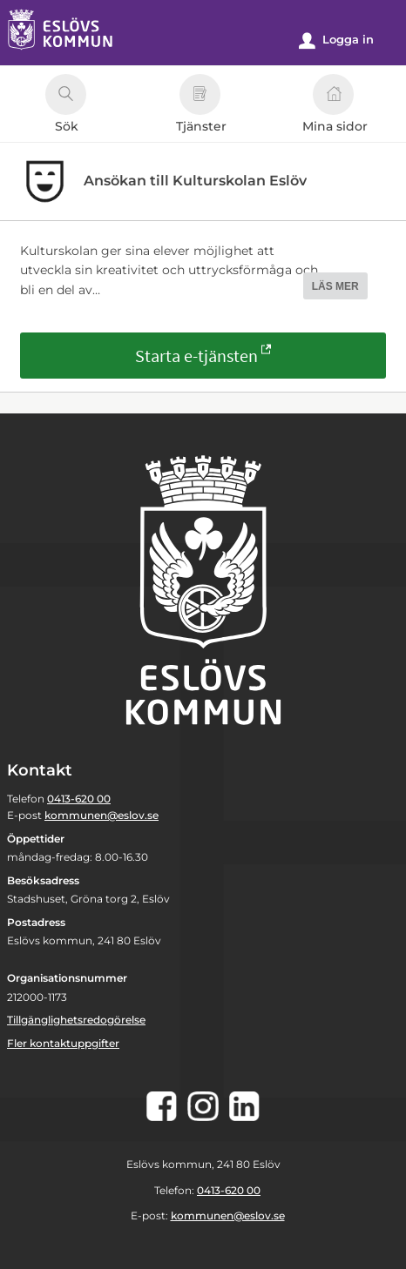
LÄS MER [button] (335, 286)
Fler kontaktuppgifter (63, 1043)
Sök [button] (65, 106)
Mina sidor (335, 106)
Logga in (336, 40)
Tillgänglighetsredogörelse (76, 1019)
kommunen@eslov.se (101, 815)
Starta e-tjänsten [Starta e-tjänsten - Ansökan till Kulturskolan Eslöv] (196, 355)
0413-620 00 (79, 798)
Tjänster (201, 106)
